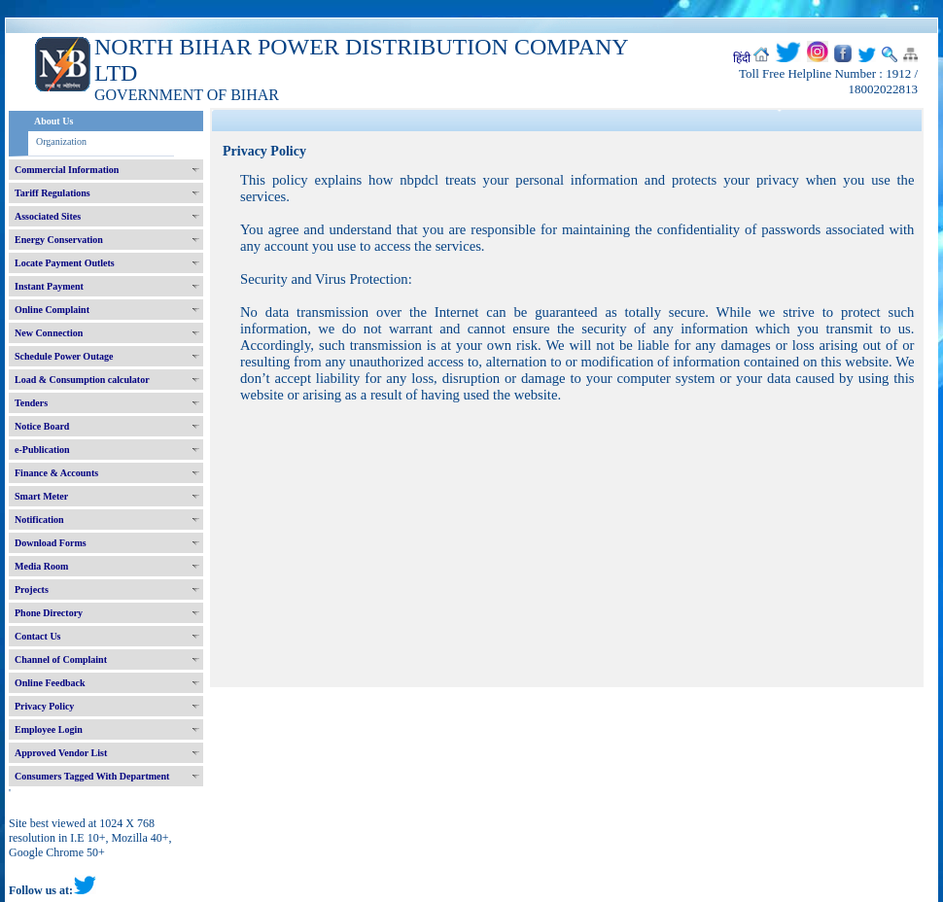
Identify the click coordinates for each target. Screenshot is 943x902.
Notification (39, 519)
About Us (53, 121)
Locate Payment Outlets (65, 263)
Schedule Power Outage (64, 356)
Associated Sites (48, 216)
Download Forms (51, 543)
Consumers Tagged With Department (92, 776)
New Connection (49, 333)
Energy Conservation (59, 239)
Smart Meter (41, 496)
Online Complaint (52, 309)
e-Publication (42, 449)
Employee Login (49, 729)
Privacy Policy (44, 706)
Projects (32, 589)
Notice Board (42, 426)
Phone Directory (49, 612)
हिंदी (742, 58)
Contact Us (38, 636)
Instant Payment (49, 286)
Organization (61, 141)
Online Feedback (50, 682)
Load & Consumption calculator (82, 379)
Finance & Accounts (56, 473)
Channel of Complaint (61, 659)
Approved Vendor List (61, 752)
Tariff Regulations (52, 193)
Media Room (41, 566)
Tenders (31, 403)
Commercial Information (67, 169)
